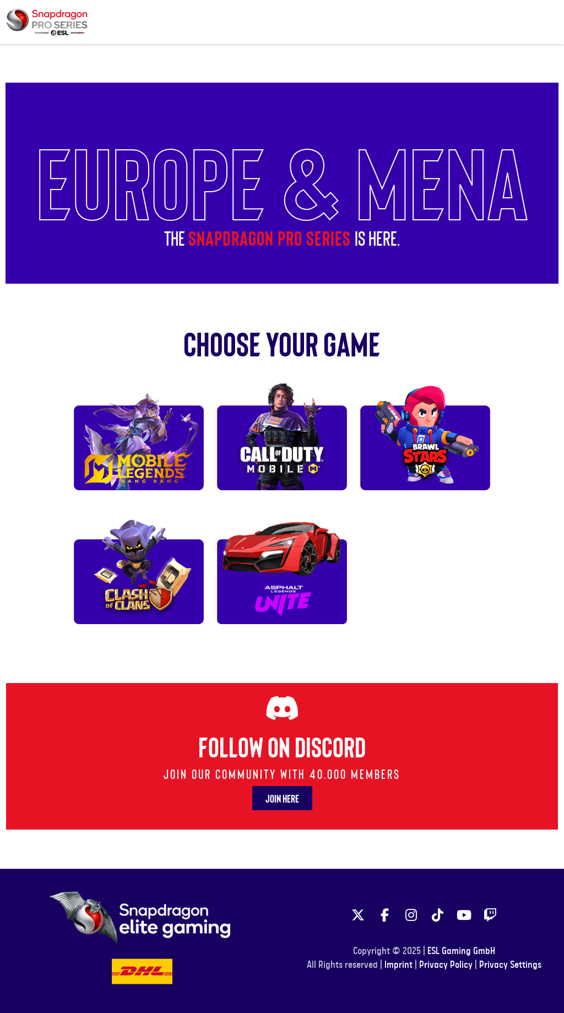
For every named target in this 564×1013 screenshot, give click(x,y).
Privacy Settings (510, 965)
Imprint (398, 965)
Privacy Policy (446, 965)
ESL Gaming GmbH (461, 951)
